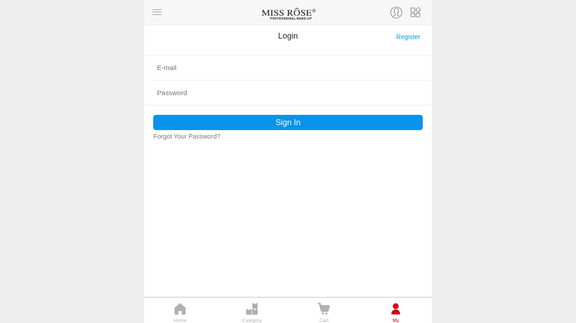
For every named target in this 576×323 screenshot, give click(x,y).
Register (408, 36)
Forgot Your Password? (186, 136)
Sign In (288, 122)
